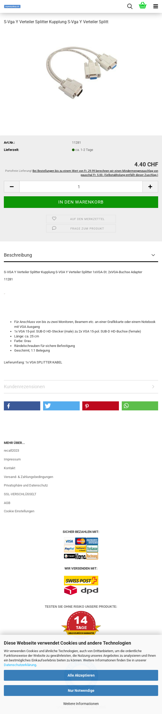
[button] (11, 186)
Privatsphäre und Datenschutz (26, 485)
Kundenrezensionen (24, 386)
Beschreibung (18, 255)
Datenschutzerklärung (20, 665)
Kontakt (9, 468)
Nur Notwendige (81, 690)
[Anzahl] (81, 186)
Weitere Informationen (81, 704)
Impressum (12, 459)
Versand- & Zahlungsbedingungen (28, 477)
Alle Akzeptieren (81, 675)
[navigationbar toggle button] (155, 6)
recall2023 (11, 450)
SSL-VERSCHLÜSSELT (20, 494)
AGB (7, 503)
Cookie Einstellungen (19, 511)
